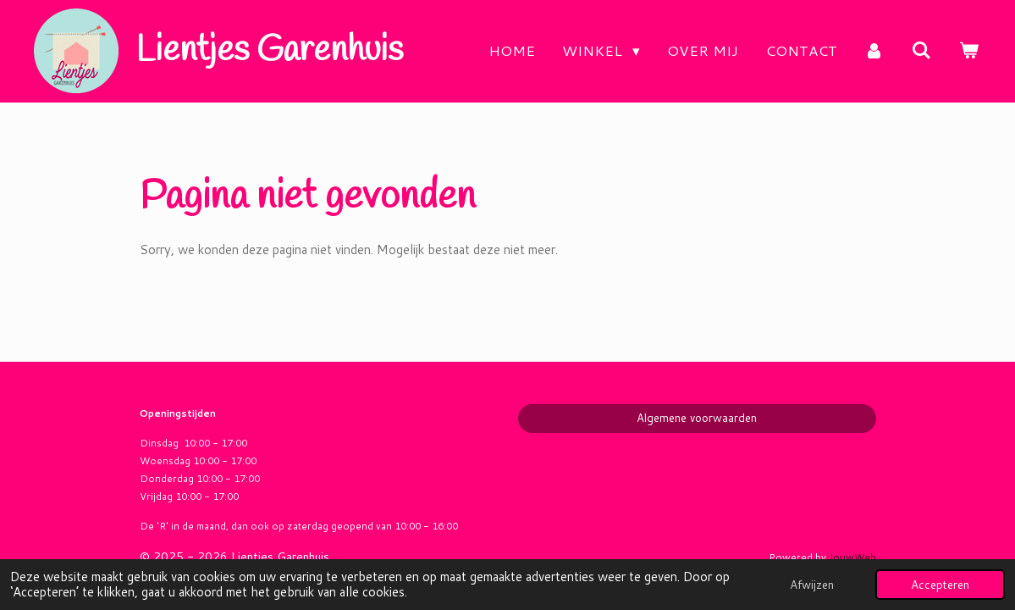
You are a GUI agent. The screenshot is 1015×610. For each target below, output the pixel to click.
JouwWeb (852, 557)
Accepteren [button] (940, 584)
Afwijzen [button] (812, 584)
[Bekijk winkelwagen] (968, 51)
